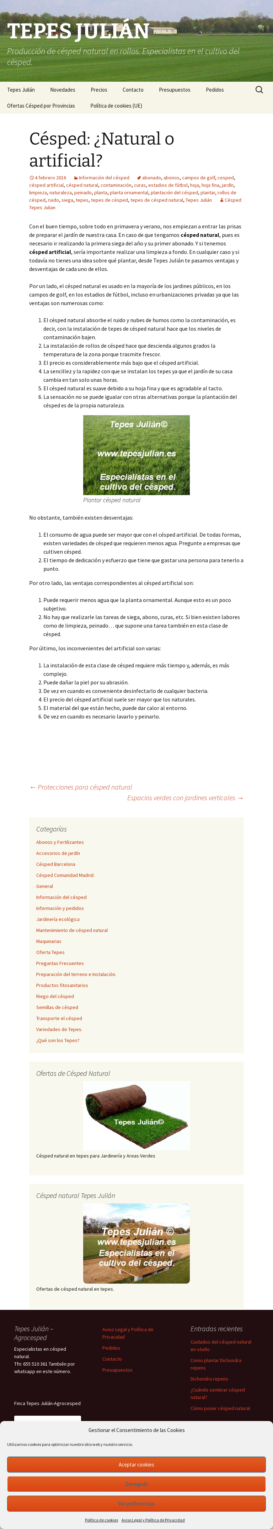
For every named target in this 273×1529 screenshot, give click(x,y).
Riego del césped (55, 996)
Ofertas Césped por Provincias (41, 105)
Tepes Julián (21, 89)
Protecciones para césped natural (80, 786)
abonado (151, 177)
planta (100, 192)
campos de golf (198, 177)
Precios (99, 89)
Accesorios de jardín (58, 853)
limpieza (38, 192)
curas (140, 185)
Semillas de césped (57, 1007)
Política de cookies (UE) (116, 105)
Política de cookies (101, 1520)
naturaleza (60, 192)
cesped (226, 177)
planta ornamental (129, 192)
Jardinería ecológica (58, 919)
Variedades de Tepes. (59, 1029)
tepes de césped (109, 200)
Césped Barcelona (55, 864)
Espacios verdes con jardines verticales (185, 797)
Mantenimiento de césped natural (72, 930)
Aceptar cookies (136, 1464)
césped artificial (46, 185)
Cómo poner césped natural (220, 1408)
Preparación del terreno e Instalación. (76, 974)
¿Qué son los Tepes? (58, 1040)
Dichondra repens (209, 1379)
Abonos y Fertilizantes (60, 842)
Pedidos (215, 89)
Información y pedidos (60, 908)
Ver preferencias (136, 1503)
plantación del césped (174, 192)
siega (67, 200)
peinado (83, 192)
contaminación (116, 185)
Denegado (136, 1484)
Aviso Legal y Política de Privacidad (153, 1520)
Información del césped (104, 177)
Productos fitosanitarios (62, 985)
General (44, 886)
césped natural (82, 185)
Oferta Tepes (50, 952)
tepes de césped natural (156, 200)
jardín (228, 185)
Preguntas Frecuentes (60, 963)
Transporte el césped (59, 1018)
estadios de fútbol (168, 185)
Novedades (62, 89)
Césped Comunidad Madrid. (65, 875)
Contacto (133, 89)
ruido (53, 200)
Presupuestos (175, 89)
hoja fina (210, 185)
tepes (82, 200)
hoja (194, 185)
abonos (172, 177)
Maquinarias (48, 941)
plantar (207, 192)
